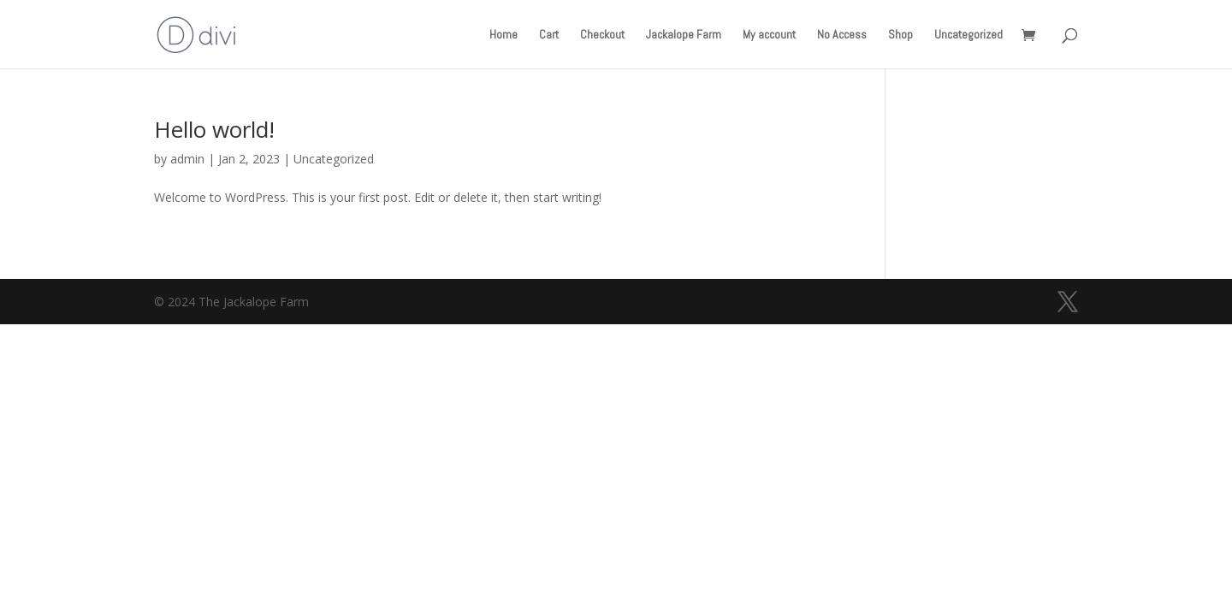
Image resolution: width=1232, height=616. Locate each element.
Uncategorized (968, 35)
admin (187, 159)
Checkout (602, 35)
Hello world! (214, 129)
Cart (549, 35)
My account (769, 35)
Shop (900, 35)
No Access (842, 35)
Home (503, 35)
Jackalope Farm (683, 35)
